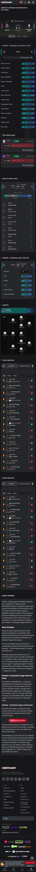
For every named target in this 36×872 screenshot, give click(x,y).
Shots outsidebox (6, 81)
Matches (14, 869)
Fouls (2, 86)
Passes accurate (6, 113)
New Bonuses (31, 869)
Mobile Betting (9, 802)
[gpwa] (19, 841)
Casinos (6, 794)
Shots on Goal (5, 63)
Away (15, 376)
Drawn (6, 280)
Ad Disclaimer (25, 813)
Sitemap (23, 810)
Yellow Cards (5, 100)
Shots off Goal (5, 68)
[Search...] (25, 2)
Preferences (30, 865)
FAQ (22, 791)
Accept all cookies (30, 862)
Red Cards (4, 127)
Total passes (5, 109)
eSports (6, 805)
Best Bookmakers (9, 791)
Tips (5, 799)
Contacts (24, 794)
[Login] (29, 2)
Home (9, 376)
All (4, 376)
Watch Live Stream (18, 720)
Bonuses (6, 788)
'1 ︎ (31, 57)
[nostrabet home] (9, 768)
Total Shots (4, 72)
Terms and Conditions (24, 803)
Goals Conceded (9, 294)
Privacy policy (25, 807)
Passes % (4, 118)
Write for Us (25, 799)
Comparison (8, 796)
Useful (22, 869)
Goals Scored (8, 290)
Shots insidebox (6, 77)
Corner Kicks (5, 90)
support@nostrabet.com (10, 832)
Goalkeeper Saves (6, 104)
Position (6, 271)
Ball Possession (6, 95)
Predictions (5, 869)
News (22, 788)
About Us (24, 796)
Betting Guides (9, 808)
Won (5, 276)
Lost (5, 285)
